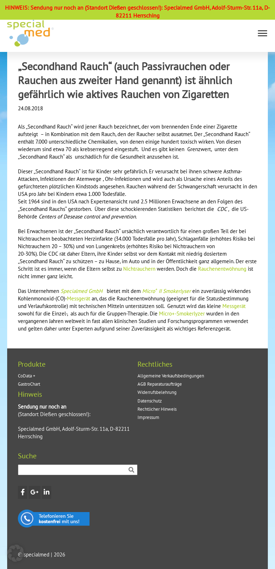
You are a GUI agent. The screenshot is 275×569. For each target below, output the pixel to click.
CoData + (26, 376)
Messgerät (78, 298)
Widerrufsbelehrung (157, 392)
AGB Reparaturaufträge (160, 384)
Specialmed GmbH (82, 291)
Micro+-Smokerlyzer (182, 313)
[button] (262, 33)
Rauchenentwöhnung (222, 268)
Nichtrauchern (139, 268)
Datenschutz (150, 401)
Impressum (148, 417)
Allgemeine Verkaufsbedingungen (171, 376)
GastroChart (29, 384)
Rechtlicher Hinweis (157, 409)
